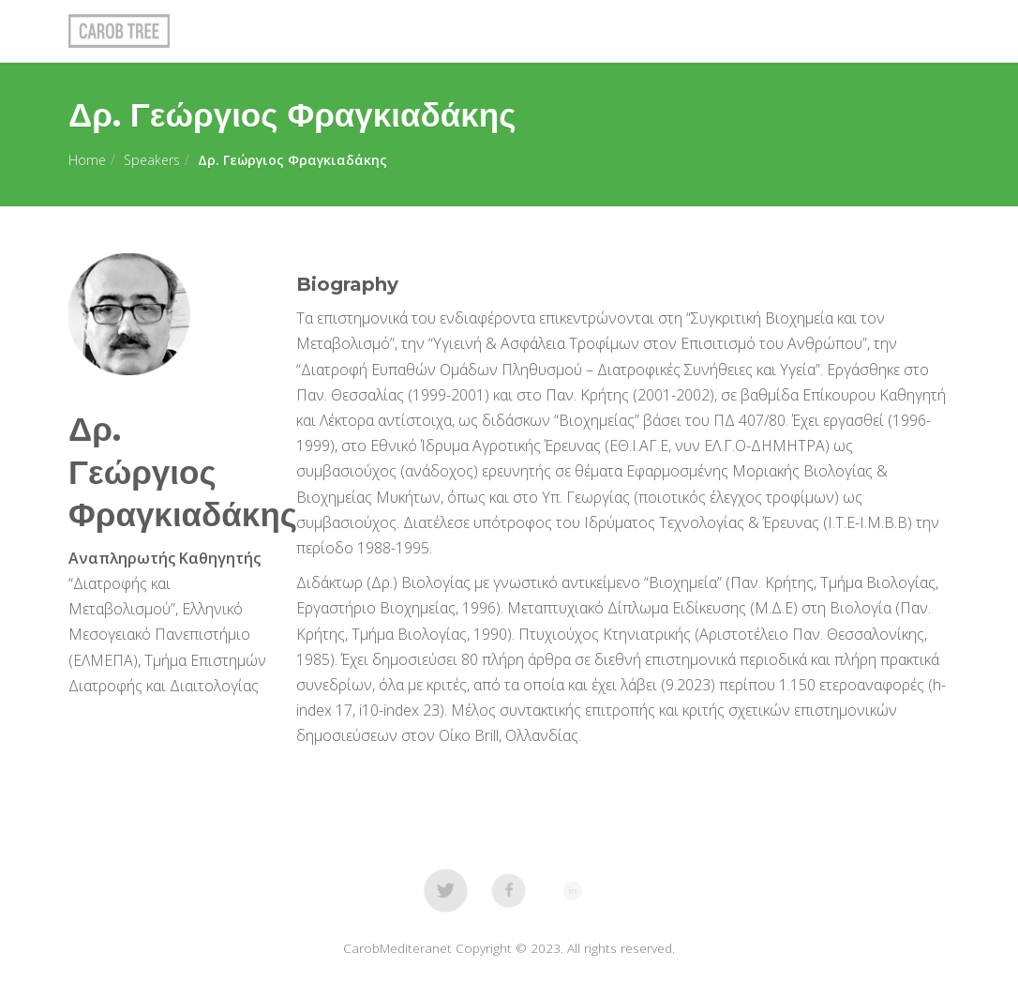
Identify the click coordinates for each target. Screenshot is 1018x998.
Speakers (152, 160)
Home (87, 160)
